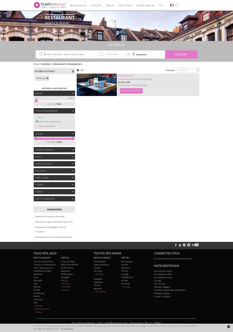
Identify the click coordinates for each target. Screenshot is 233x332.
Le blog (157, 280)
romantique (99, 261)
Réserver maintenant (131, 90)
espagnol (98, 278)
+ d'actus (38, 312)
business (125, 267)
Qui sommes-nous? (163, 271)
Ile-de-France (67, 267)
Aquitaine (65, 270)
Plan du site (159, 283)
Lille (35, 283)
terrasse (98, 270)
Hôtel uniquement (46, 126)
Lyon (36, 277)
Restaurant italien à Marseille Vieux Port (54, 221)
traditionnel (127, 277)
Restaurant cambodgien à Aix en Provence (50, 229)
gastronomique (101, 264)
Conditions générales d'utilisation (169, 290)
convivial (125, 283)
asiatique (98, 282)
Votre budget (112, 54)
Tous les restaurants (43, 261)
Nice (36, 302)
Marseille (38, 280)
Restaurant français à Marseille (49, 216)
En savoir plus (67, 328)
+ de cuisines (100, 291)
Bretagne (65, 277)
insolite (97, 267)
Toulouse (38, 299)
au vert (124, 280)
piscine (124, 270)
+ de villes (38, 305)
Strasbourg (39, 293)
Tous (40, 117)
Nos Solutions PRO (163, 274)
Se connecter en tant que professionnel (172, 258)
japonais (98, 288)
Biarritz (37, 296)
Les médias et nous (163, 277)
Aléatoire (183, 70)
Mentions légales (162, 286)
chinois (97, 285)
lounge (124, 274)
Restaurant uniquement (49, 121)
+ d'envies (98, 274)
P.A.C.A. (64, 280)
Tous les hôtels (68, 261)
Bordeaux (38, 274)
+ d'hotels (65, 286)
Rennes (37, 286)
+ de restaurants (41, 308)
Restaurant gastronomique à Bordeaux (53, 237)
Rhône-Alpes (67, 274)
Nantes (37, 289)
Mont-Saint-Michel (69, 264)
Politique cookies (162, 293)
